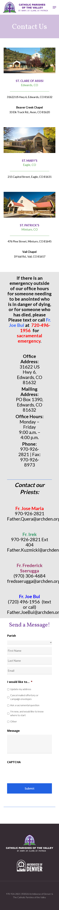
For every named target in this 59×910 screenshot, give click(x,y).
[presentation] (31, 772)
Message (13, 731)
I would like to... (19, 682)
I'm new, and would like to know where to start (27, 713)
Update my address (20, 689)
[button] (54, 7)
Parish (11, 635)
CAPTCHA (14, 762)
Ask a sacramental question (24, 705)
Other (13, 721)
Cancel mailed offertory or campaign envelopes (24, 697)
